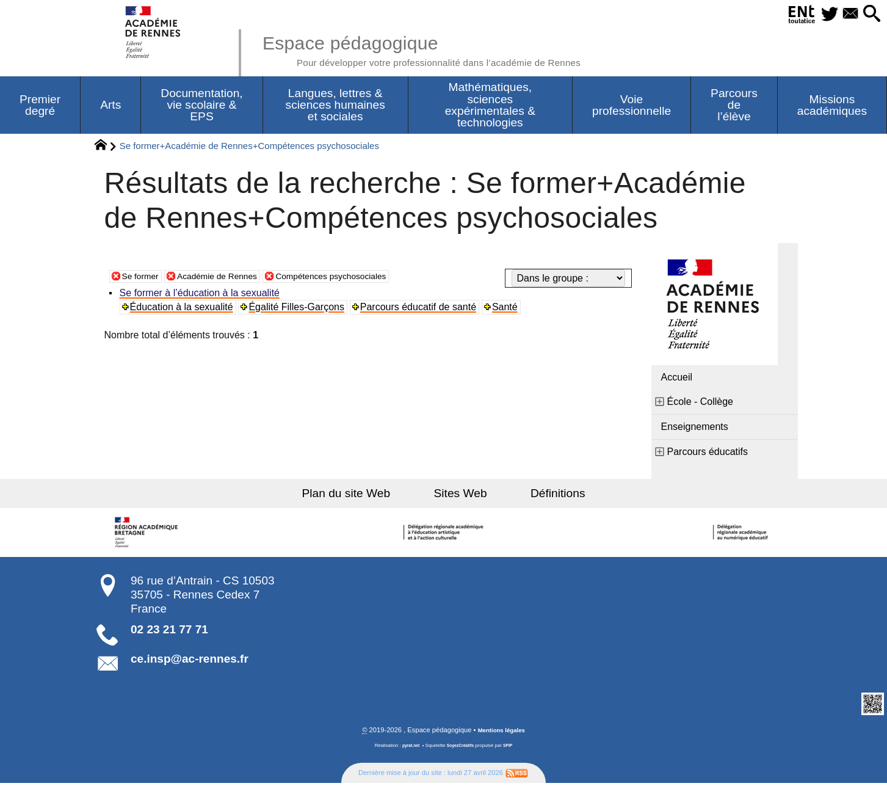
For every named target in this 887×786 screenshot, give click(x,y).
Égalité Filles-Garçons (299, 309)
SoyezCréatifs (461, 748)
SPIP (511, 748)
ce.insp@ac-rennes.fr (189, 661)
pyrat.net (408, 748)
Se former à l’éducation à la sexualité (201, 295)
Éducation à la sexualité (183, 309)
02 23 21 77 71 (169, 631)
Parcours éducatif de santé (421, 309)
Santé (508, 309)
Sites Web (460, 495)
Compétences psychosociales (360, 278)
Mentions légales (501, 733)
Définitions (540, 495)
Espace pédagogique (448, 49)
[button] (869, 14)
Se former (143, 278)
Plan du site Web (363, 495)
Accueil (677, 379)
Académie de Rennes (230, 278)
